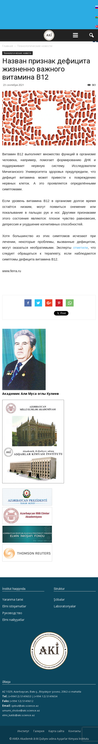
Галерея (38, 731)
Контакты (74, 731)
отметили (80, 247)
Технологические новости (17, 53)
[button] (91, 35)
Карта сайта (56, 731)
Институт (23, 731)
